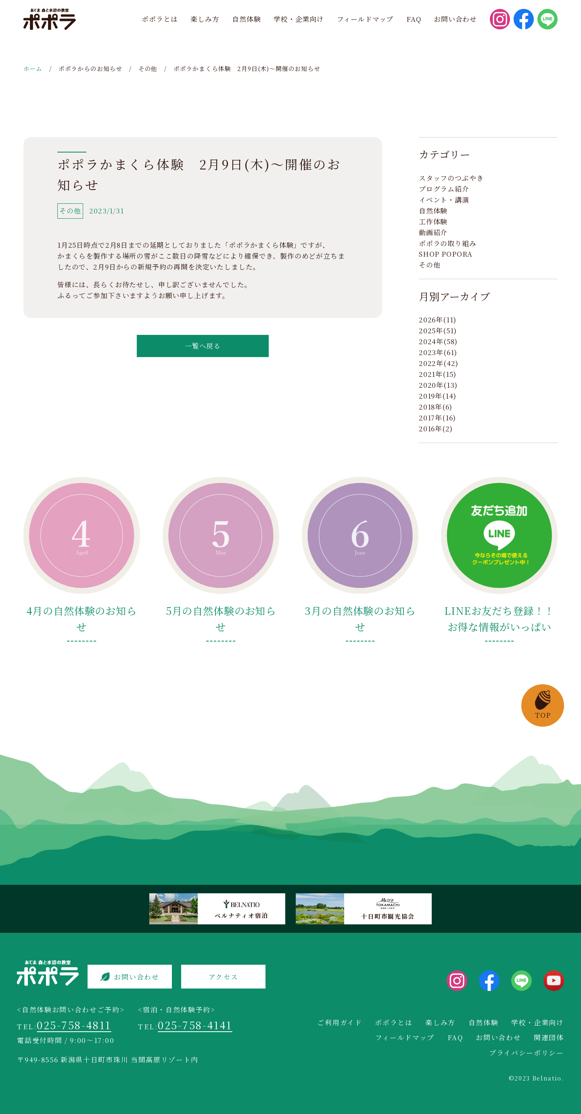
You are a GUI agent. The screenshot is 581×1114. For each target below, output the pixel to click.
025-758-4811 (74, 1025)
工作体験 (433, 221)
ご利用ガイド (339, 1022)
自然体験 (246, 19)
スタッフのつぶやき (451, 178)
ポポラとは (160, 19)
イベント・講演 (444, 200)
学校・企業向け (299, 19)
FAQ (413, 19)
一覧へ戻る (203, 346)
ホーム (33, 68)
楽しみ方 (204, 19)
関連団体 (549, 1037)
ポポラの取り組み (448, 243)
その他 (148, 68)
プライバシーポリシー (526, 1053)
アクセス (223, 977)
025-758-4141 (195, 1025)
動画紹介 (433, 232)
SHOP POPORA (445, 254)
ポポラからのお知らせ (90, 68)
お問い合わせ (455, 19)
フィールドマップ (365, 19)
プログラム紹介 (444, 189)
